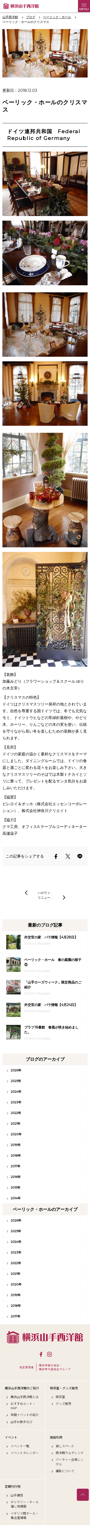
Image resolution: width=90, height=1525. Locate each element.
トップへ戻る (83, 1495)
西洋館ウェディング (70, 1453)
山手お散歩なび (21, 1422)
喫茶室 (60, 1397)
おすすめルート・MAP (23, 1405)
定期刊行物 (12, 1486)
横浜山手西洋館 (45, 1337)
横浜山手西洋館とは (25, 1397)
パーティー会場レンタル (70, 1461)
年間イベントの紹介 (25, 1415)
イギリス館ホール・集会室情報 (25, 1515)
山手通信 (17, 1495)
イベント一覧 (20, 1446)
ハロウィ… (45, 893)
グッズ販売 (63, 1403)
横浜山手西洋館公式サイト (21, 6)
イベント (11, 1437)
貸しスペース (65, 1446)
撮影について (65, 1471)
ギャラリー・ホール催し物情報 (25, 1504)
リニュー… (45, 897)
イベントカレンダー (25, 1453)
